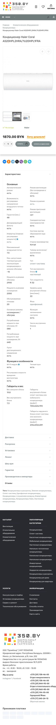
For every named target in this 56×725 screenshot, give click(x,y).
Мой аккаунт (54, 17)
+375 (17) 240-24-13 (39, 698)
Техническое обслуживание (14, 606)
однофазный (36, 304)
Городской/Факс (38, 695)
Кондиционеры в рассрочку (19, 491)
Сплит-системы (36, 534)
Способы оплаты (37, 606)
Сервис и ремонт (10, 603)
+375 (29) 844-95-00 (39, 683)
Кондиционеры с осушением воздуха (18, 496)
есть (9, 242)
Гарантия (27, 470)
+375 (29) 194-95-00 (39, 692)
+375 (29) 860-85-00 (39, 689)
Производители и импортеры (27, 476)
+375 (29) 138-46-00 (39, 674)
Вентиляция (8, 526)
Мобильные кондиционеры (41, 541)
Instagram (7, 678)
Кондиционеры (36, 530)
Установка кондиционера (13, 599)
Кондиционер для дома (39, 578)
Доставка (27, 437)
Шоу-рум (27, 464)
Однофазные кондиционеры (28, 493)
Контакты (34, 599)
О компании (34, 595)
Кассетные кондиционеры (41, 537)
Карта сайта (35, 614)
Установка (27, 450)
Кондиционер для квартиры (41, 581)
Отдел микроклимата (40, 677)
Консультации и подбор (13, 595)
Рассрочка (27, 444)
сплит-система (37, 263)
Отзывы (27, 483)
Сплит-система (9, 493)
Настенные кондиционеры (41, 545)
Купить (22, 144)
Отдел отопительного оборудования (41, 686)
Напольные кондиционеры (41, 559)
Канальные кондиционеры (41, 556)
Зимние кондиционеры (41, 491)
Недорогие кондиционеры (41, 570)
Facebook (17, 678)
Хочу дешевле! (36, 136)
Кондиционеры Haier (25, 499)
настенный (35, 274)
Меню (6, 17)
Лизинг (27, 457)
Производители (36, 610)
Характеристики (27, 174)
